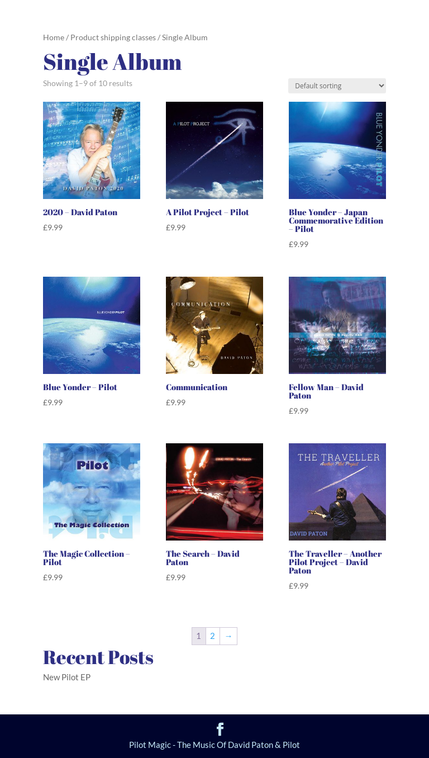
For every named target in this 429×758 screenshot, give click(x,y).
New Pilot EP (66, 677)
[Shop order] (337, 85)
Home (53, 37)
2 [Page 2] (212, 636)
